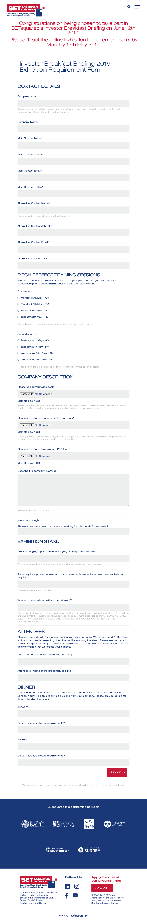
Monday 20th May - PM (35, 304)
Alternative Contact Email (33, 242)
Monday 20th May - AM (35, 298)
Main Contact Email (30, 171)
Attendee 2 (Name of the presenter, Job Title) (46, 671)
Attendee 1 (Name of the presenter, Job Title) (45, 654)
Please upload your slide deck (36, 387)
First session (25, 291)
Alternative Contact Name (34, 203)
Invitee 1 (23, 707)
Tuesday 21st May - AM (35, 311)
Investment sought (29, 520)
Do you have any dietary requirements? (41, 723)
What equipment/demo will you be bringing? (45, 600)
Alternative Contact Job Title (35, 226)
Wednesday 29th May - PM (37, 360)
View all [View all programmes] (100, 888)
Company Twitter (28, 122)
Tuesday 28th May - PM (35, 347)
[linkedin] (67, 886)
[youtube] (75, 895)
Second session (27, 334)
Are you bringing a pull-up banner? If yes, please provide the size (57, 551)
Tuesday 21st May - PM (35, 317)
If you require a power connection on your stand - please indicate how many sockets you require (71, 576)
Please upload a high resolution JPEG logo (43, 449)
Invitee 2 (23, 739)
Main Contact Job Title (31, 154)
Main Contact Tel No (30, 187)
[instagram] (76, 886)
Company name (27, 96)
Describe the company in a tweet (38, 471)
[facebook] (66, 895)
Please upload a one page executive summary (46, 418)
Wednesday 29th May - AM (37, 353)
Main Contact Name (30, 138)
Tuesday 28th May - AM (35, 340)
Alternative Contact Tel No (34, 258)
